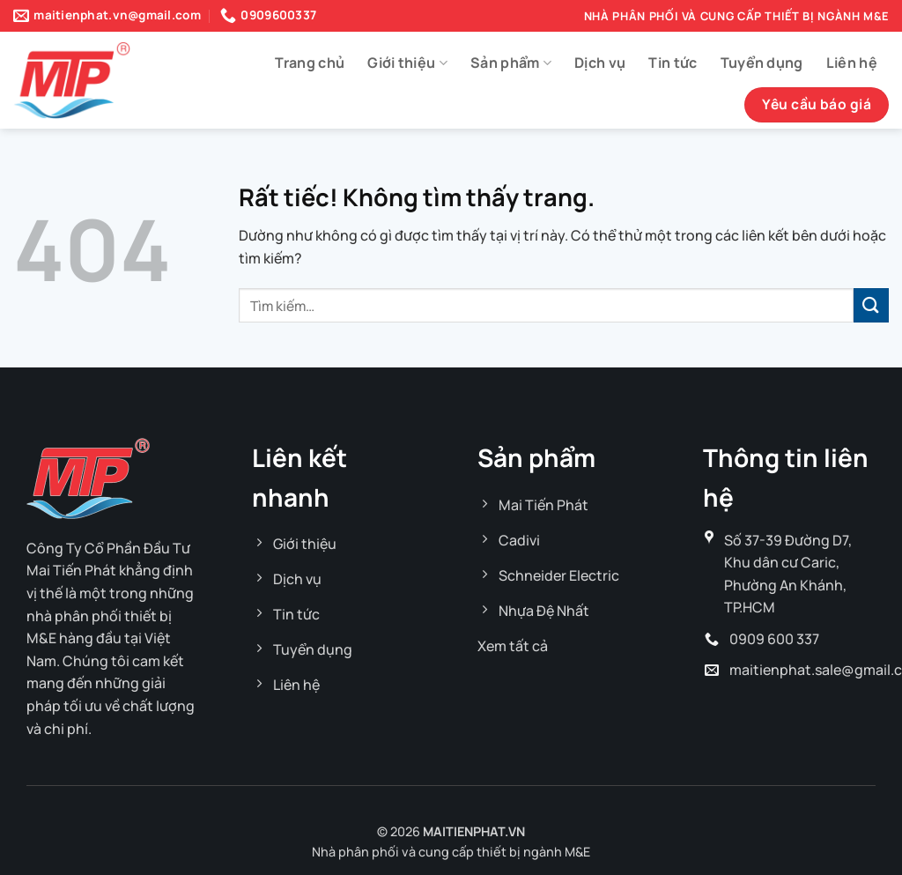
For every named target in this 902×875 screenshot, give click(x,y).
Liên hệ (851, 62)
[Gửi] (871, 305)
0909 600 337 (774, 639)
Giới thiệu (407, 62)
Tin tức (672, 62)
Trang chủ (309, 62)
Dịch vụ (599, 62)
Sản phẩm (510, 62)
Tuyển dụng (762, 62)
